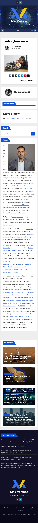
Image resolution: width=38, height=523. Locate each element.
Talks (18, 514)
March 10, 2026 (11, 402)
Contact (19, 519)
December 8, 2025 (12, 422)
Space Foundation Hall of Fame (17, 377)
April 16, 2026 (11, 381)
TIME (6, 261)
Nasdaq (19, 264)
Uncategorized (9, 353)
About (4, 514)
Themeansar (18, 510)
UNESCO (22, 306)
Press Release (14, 394)
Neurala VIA (19, 191)
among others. (13, 272)
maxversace (17, 46)
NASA (9, 311)
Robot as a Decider (27, 80)
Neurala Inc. (16, 180)
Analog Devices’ (17, 217)
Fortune (13, 264)
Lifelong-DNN (27, 188)
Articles (7, 394)
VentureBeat (21, 267)
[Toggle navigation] (18, 30)
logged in (15, 118)
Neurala (22, 213)
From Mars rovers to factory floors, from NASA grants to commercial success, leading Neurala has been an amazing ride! (18, 465)
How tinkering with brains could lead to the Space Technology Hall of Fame (17, 399)
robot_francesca (16, 41)
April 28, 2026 (11, 361)
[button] (32, 30)
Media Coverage (9, 374)
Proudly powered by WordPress (13, 508)
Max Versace (19, 21)
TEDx (8, 514)
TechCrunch (12, 267)
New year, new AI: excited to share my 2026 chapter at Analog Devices (17, 419)
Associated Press (12, 269)
